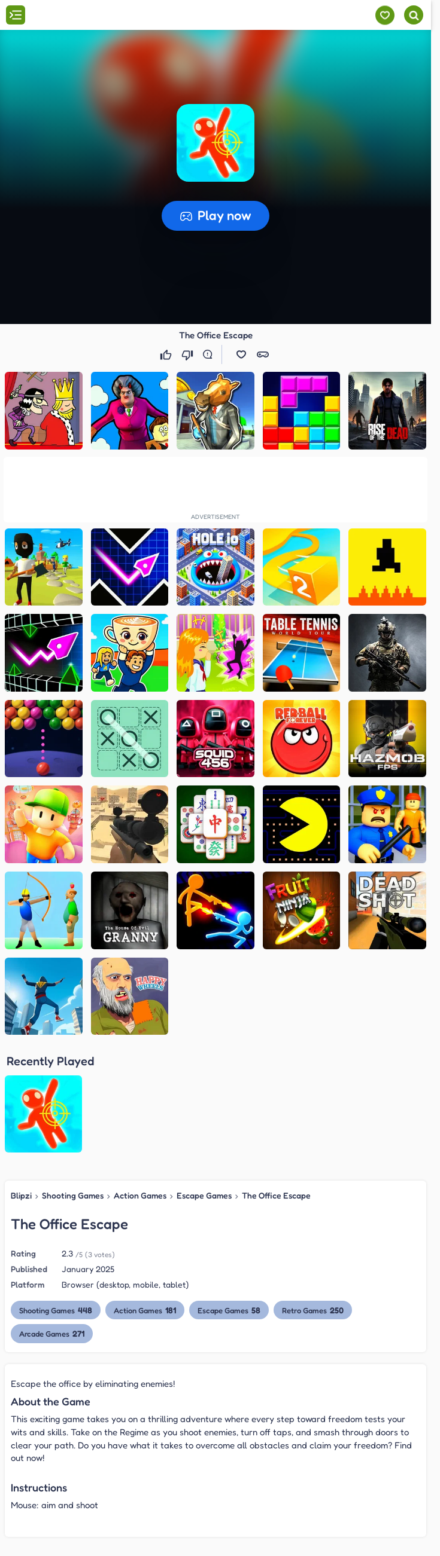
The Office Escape (276, 1195)
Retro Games (312, 1310)
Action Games (140, 1195)
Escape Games (204, 1195)
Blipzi (21, 1195)
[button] (215, 143)
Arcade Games (52, 1333)
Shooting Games (73, 1195)
